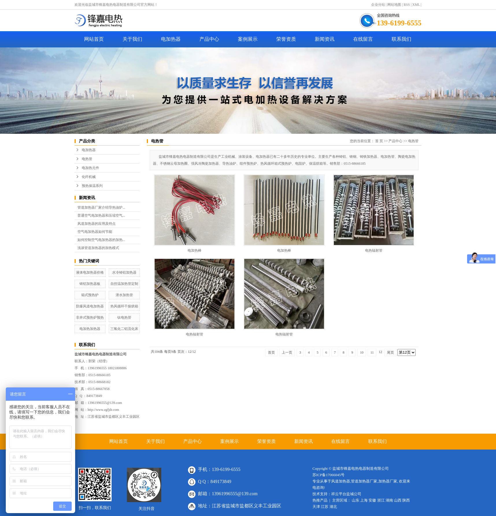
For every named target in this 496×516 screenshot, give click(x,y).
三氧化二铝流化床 (124, 329)
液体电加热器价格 (90, 272)
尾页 (390, 352)
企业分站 (378, 5)
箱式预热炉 (90, 295)
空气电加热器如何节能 (94, 232)
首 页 (379, 141)
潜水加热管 (124, 295)
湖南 (389, 500)
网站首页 (94, 39)
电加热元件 (90, 168)
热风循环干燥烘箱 (124, 306)
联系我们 (401, 39)
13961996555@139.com (105, 403)
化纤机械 (89, 177)
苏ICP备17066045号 (328, 475)
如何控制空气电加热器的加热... (101, 240)
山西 (397, 500)
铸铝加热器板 (89, 284)
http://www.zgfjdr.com (103, 410)
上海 (364, 500)
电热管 (87, 159)
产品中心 (209, 39)
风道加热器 (340, 481)
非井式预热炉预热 (90, 317)
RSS (407, 5)
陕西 (406, 500)
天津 (316, 506)
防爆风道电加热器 (90, 306)
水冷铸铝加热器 (124, 272)
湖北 (333, 506)
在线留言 (363, 39)
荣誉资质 (286, 39)
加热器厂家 (387, 481)
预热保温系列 (92, 186)
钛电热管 (124, 317)
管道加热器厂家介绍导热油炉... (101, 207)
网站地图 (394, 5)
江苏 (324, 506)
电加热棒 (194, 250)
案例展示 (248, 39)
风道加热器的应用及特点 (96, 224)
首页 (271, 352)
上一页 (287, 352)
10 (361, 352)
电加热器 (171, 39)
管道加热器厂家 (364, 481)
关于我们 (132, 39)
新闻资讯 (324, 39)
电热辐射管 (373, 250)
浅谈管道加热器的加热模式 (98, 248)
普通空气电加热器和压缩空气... (101, 216)
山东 (355, 500)
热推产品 (319, 500)
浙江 (381, 500)
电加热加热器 (89, 329)
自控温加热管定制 (124, 284)
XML (416, 5)
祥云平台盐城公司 (346, 494)
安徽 (372, 500)
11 (372, 352)
